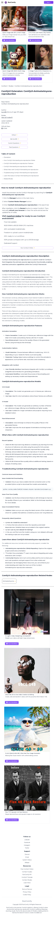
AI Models (34, 911)
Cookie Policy (27, 894)
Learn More (27, 882)
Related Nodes (8, 179)
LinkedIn (27, 840)
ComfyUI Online (14, 216)
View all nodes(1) (7, 117)
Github (14, 135)
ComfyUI (4, 86)
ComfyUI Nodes (27, 880)
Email (27, 857)
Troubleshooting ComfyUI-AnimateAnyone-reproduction (21, 172)
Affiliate (27, 862)
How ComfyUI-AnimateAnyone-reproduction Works (19, 160)
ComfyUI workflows (35, 909)
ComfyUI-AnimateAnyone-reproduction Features (18, 163)
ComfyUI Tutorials (27, 877)
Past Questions (14, 147)
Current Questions (14, 143)
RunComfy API (27, 874)
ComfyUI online (43, 907)
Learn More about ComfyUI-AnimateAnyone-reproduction (21, 175)
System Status (27, 860)
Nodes (11, 86)
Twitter (27, 848)
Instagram (27, 845)
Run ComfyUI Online (28, 248)
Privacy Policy (27, 892)
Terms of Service (27, 889)
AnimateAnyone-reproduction (34, 277)
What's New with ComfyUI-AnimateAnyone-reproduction (21, 169)
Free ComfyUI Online (27, 869)
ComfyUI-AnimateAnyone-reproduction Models (18, 166)
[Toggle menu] (2, 2)
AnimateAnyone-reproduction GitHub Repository (22, 548)
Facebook (27, 842)
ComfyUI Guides (27, 872)
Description (7, 157)
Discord (27, 854)
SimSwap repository (45, 500)
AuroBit (4, 112)
